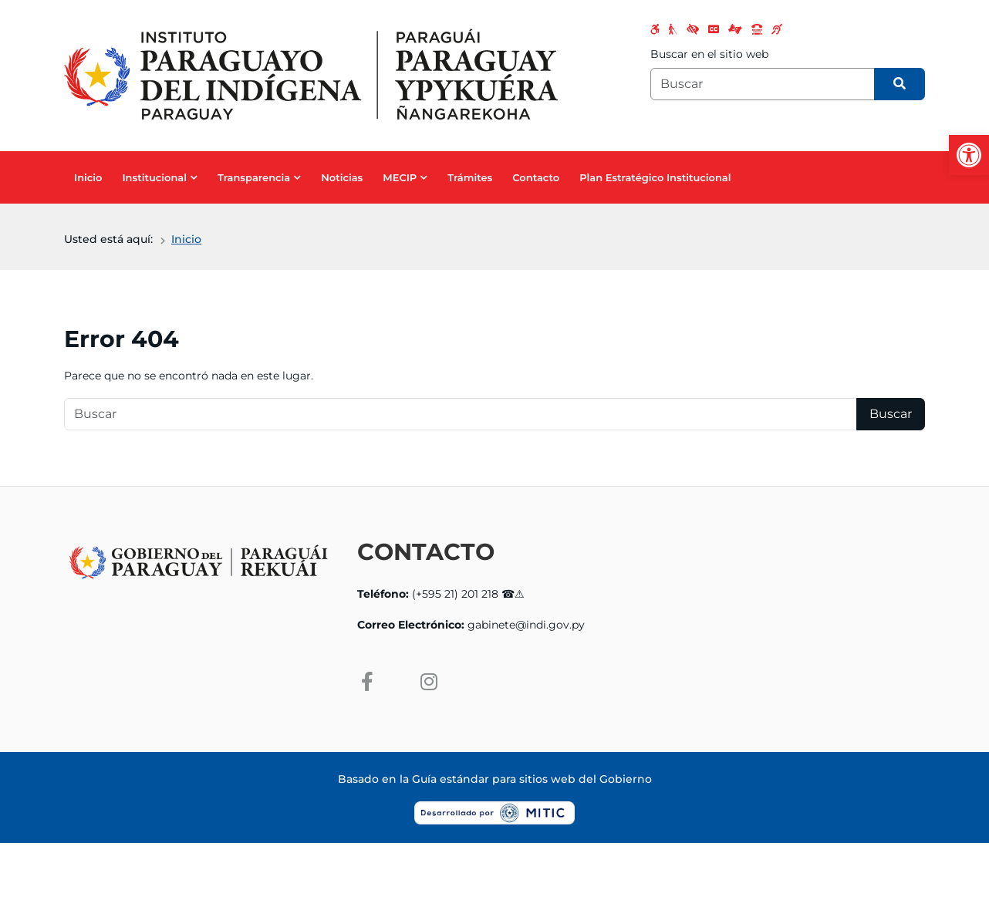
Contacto (535, 177)
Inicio (88, 177)
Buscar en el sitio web (709, 54)
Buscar (890, 413)
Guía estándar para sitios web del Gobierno (532, 779)
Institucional (154, 177)
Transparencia (254, 177)
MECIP (400, 177)
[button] (969, 155)
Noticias (342, 177)
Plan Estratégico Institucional (655, 177)
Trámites (469, 177)
